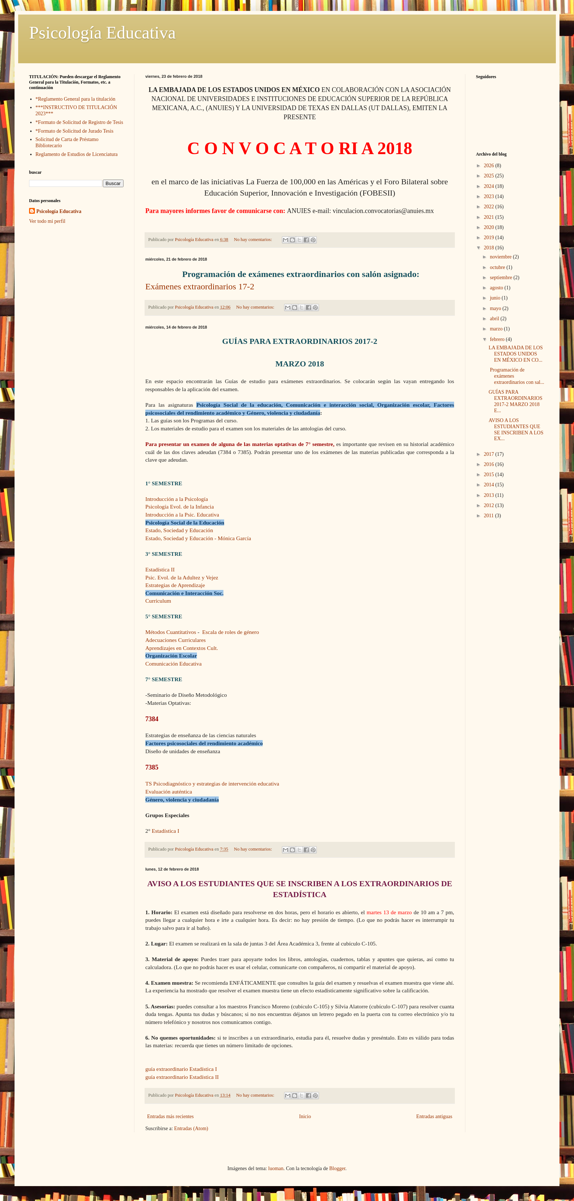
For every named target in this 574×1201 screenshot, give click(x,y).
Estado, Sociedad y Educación (179, 530)
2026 (490, 165)
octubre (498, 267)
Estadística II (160, 569)
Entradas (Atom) (191, 1128)
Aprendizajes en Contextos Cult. (181, 648)
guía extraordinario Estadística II (182, 1077)
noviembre (501, 257)
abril (495, 318)
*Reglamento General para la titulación (76, 99)
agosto (497, 287)
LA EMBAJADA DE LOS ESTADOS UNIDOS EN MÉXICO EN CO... (516, 354)
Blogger (337, 1168)
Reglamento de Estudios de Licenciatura (77, 154)
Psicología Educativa (102, 32)
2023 (490, 196)
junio (495, 298)
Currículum (158, 601)
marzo (497, 329)
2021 (490, 217)
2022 (490, 206)
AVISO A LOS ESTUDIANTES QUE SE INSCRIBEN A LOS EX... (516, 429)
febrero (498, 339)
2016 (490, 464)
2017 (490, 454)
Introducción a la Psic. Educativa (182, 514)
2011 (489, 515)
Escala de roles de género (231, 632)
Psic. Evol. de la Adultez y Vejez (181, 577)
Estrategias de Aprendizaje (175, 585)
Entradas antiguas (434, 1116)
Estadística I (164, 831)
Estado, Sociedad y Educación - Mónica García (198, 538)
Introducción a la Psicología (176, 499)
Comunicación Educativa (173, 663)
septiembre (501, 277)
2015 (490, 474)
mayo (496, 308)
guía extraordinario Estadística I (181, 1069)
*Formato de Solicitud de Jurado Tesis (75, 131)
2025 (490, 175)
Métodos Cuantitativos (170, 632)
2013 (490, 495)
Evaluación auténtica (168, 791)
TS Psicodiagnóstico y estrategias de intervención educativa (212, 783)
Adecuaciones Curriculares (175, 640)
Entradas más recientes (170, 1116)
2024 (490, 186)
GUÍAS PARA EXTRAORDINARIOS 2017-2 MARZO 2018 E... (515, 401)
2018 (490, 247)
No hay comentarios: (253, 239)
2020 (490, 227)
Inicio (305, 1116)
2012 (490, 505)
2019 (490, 237)
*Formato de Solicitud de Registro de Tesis (79, 122)
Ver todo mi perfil (47, 221)
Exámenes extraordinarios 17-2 (199, 286)
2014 (490, 484)
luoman (275, 1168)
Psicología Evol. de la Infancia (179, 506)
